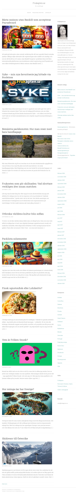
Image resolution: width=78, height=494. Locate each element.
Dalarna (60, 304)
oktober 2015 (61, 283)
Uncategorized (62, 359)
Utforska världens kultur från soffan (23, 213)
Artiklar (48, 12)
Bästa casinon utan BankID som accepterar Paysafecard (26, 21)
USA (59, 366)
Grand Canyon (61, 318)
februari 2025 (61, 187)
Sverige (60, 356)
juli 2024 (60, 207)
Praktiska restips (38, 12)
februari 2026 (61, 173)
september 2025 (62, 183)
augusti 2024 (61, 204)
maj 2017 (60, 221)
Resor (29, 12)
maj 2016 (60, 262)
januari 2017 (61, 235)
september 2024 (62, 201)
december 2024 (62, 194)
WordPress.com (19, 491)
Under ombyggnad (63, 389)
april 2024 (60, 211)
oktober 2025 (61, 180)
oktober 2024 (61, 197)
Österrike (60, 335)
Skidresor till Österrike (15, 438)
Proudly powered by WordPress (11, 489)
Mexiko (60, 332)
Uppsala (60, 363)
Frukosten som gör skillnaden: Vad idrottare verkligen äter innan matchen (27, 185)
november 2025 (62, 176)
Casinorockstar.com (63, 145)
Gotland (60, 314)
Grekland (60, 321)
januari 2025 (61, 190)
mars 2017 (60, 228)
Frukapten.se (39, 3)
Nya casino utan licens (64, 138)
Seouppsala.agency (63, 153)
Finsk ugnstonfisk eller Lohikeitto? (22, 288)
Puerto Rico (61, 345)
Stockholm (61, 352)
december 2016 (62, 238)
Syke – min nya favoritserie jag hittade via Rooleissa (26, 76)
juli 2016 (60, 256)
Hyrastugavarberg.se (63, 150)
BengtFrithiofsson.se (63, 148)
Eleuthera (60, 308)
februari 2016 (61, 273)
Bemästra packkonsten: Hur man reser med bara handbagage (27, 130)
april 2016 (60, 266)
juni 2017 (60, 218)
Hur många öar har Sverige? (18, 389)
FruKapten (60, 380)
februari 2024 (61, 214)
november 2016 (62, 242)
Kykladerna (61, 328)
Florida (59, 311)
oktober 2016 (61, 245)
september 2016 (62, 249)
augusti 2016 (61, 252)
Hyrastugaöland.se (63, 127)
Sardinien (60, 349)
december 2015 (62, 276)
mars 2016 (60, 269)
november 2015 (62, 280)
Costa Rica (60, 301)
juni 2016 (60, 259)
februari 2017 (61, 232)
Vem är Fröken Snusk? (15, 339)
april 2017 (60, 225)
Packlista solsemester (14, 238)
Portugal (60, 339)
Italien (59, 325)
